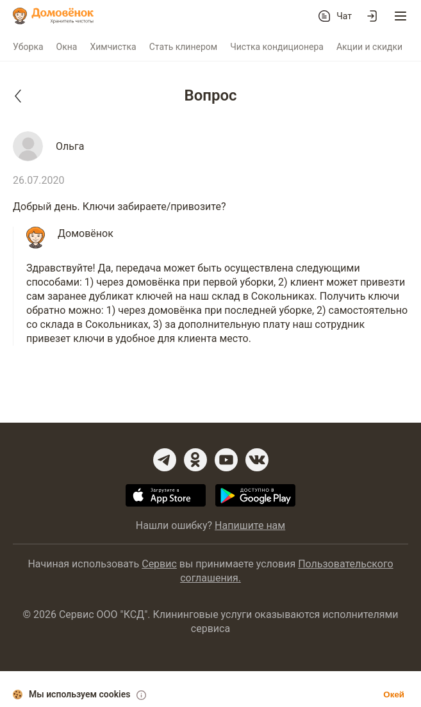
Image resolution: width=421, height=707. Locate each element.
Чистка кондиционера (277, 47)
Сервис (159, 564)
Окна (67, 47)
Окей (393, 694)
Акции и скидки (369, 47)
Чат (344, 16)
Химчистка (113, 47)
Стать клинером (183, 47)
